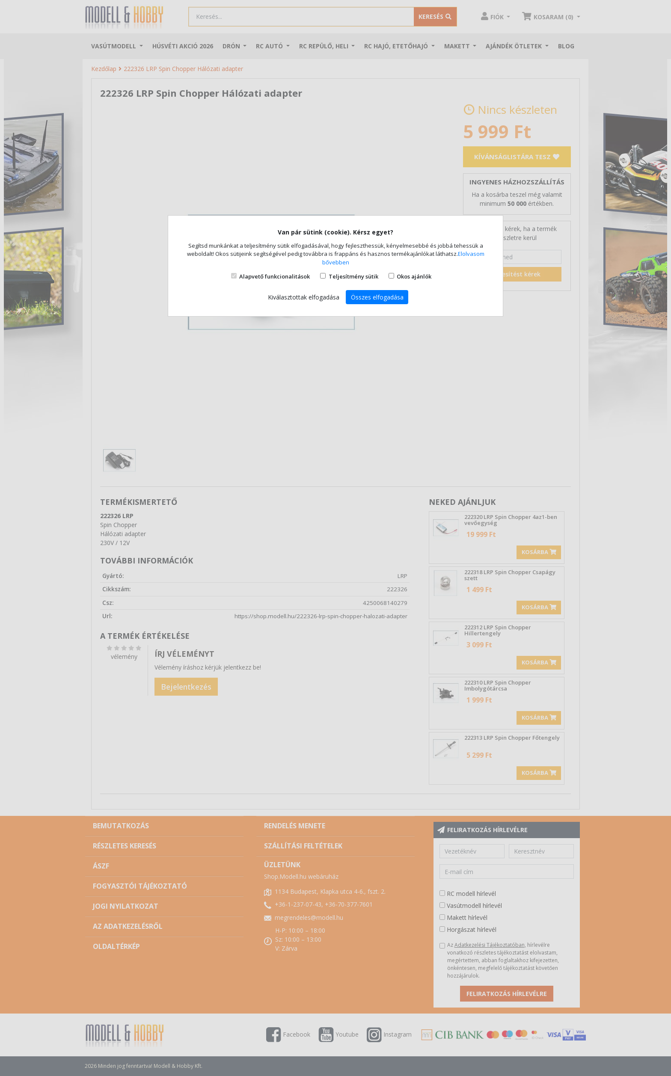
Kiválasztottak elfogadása (303, 297)
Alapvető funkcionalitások (274, 276)
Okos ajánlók (414, 276)
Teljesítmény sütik (353, 276)
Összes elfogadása (377, 297)
